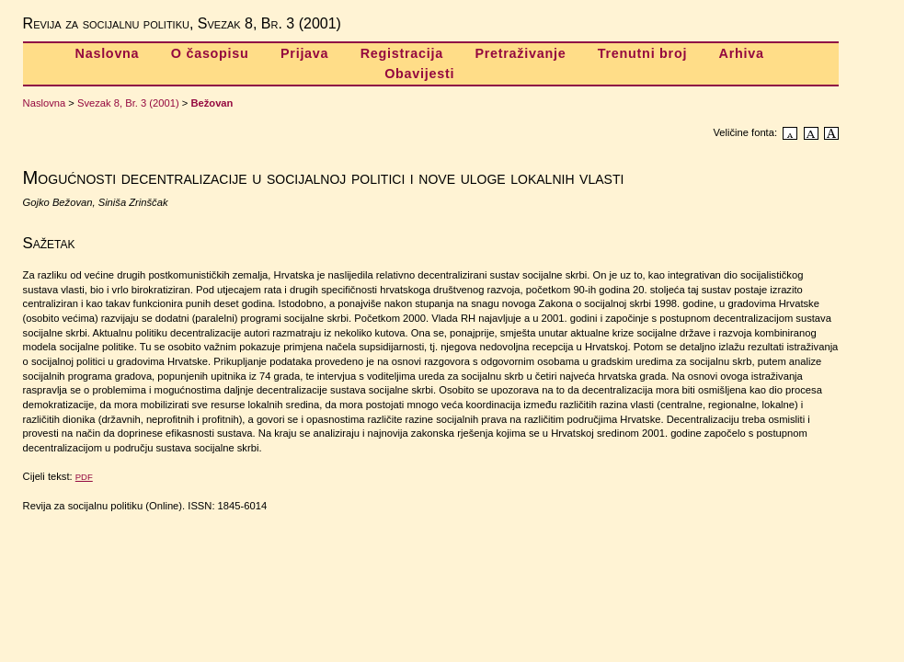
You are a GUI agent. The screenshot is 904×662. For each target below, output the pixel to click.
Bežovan (211, 102)
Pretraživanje (520, 53)
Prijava (304, 53)
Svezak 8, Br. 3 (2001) (128, 102)
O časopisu (210, 53)
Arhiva (741, 53)
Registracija (401, 53)
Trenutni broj (642, 53)
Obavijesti (419, 73)
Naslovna (107, 53)
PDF (84, 477)
